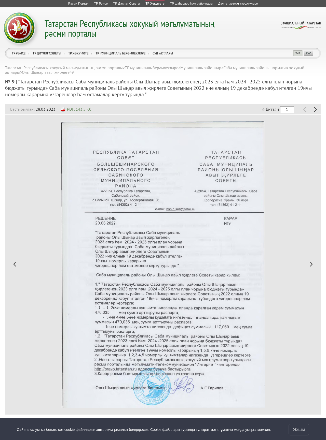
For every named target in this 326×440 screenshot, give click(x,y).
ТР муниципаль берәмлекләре (120, 53)
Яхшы (299, 429)
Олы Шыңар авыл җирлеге (46, 72)
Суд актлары (163, 53)
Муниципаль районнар (200, 67)
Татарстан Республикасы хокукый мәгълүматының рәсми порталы (129, 28)
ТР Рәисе (18, 53)
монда (239, 430)
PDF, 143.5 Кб (79, 109)
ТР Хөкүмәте (78, 53)
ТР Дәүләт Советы (47, 53)
